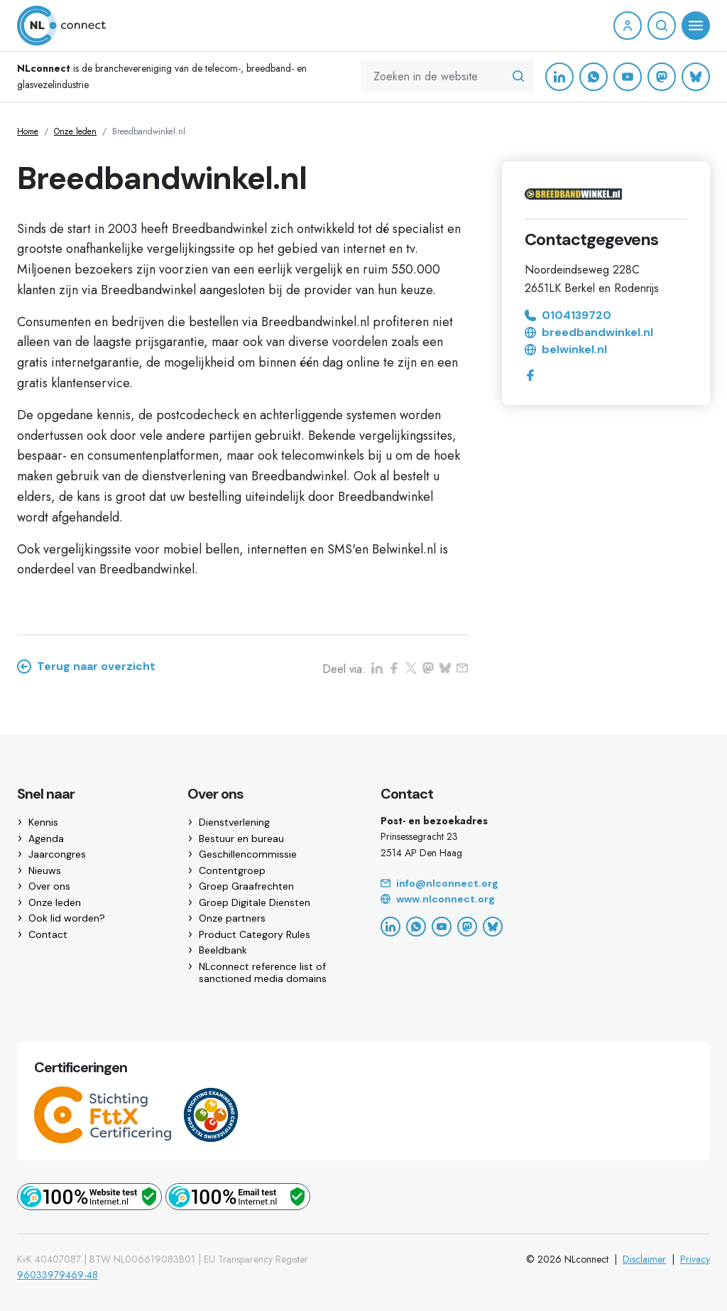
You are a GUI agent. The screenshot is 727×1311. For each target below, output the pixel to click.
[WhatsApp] (593, 77)
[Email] (545, 884)
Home (27, 131)
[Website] (545, 899)
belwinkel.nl (566, 349)
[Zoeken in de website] (518, 76)
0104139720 (568, 315)
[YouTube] (627, 77)
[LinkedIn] (559, 77)
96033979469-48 (57, 1275)
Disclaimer (644, 1259)
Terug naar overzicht (86, 666)
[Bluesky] (696, 77)
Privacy (695, 1259)
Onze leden (75, 131)
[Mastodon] (661, 77)
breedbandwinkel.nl (589, 332)
